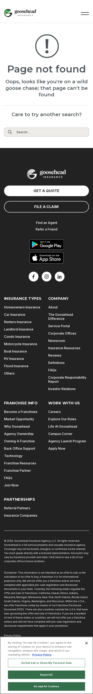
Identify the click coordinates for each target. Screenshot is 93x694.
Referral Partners (17, 508)
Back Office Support (19, 448)
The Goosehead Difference (60, 317)
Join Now (11, 485)
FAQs (52, 370)
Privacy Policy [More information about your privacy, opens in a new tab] (41, 654)
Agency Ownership (19, 434)
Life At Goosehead (62, 426)
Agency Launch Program (67, 441)
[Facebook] (33, 276)
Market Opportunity (19, 419)
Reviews (54, 355)
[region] (46, 665)
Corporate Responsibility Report (67, 379)
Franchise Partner (17, 470)
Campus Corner (60, 434)
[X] (46, 276)
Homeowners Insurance (22, 307)
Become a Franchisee (20, 412)
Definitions (56, 363)
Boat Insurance (15, 351)
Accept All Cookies (46, 686)
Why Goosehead (17, 426)
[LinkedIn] (60, 276)
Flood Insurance (16, 366)
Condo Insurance (17, 337)
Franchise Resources (20, 463)
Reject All (46, 674)
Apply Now (56, 448)
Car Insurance (14, 315)
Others (9, 373)
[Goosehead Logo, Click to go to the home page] (20, 13)
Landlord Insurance (18, 329)
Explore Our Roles (62, 419)
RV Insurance (14, 359)
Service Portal (59, 326)
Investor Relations (61, 389)
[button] (85, 13)
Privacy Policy (12, 635)
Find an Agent (46, 223)
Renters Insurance (18, 322)
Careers (54, 412)
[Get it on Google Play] (47, 244)
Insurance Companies (20, 515)
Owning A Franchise (19, 441)
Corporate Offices (62, 333)
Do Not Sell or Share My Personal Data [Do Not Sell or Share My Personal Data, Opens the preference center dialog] (46, 662)
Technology (13, 456)
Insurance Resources (64, 348)
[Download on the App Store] (47, 258)
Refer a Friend (46, 229)
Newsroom (56, 341)
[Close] (86, 643)
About (53, 307)
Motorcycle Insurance (20, 344)
